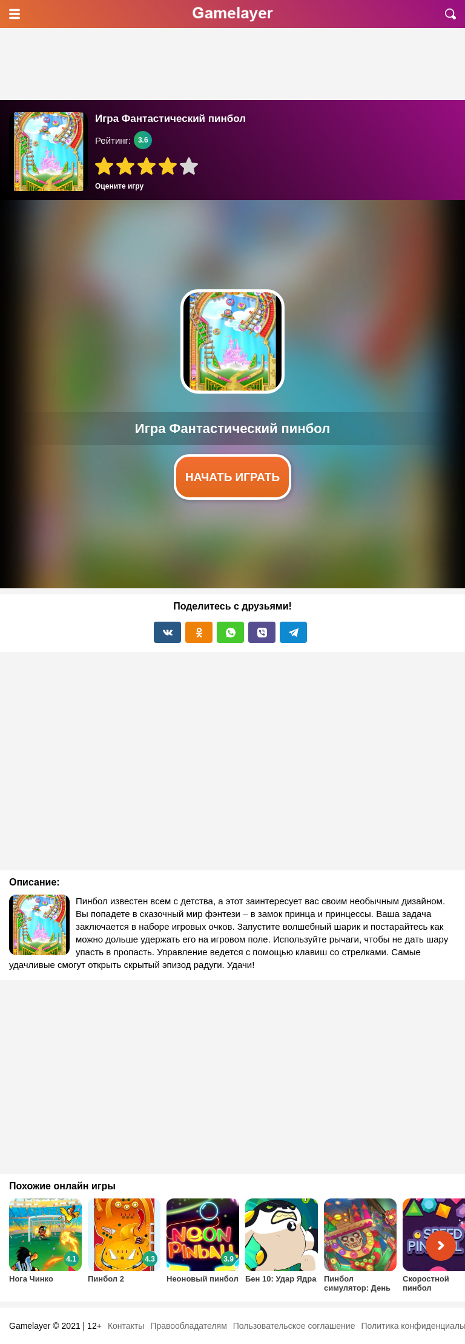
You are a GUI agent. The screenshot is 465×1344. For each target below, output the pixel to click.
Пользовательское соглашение (294, 1326)
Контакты (126, 1326)
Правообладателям (188, 1326)
